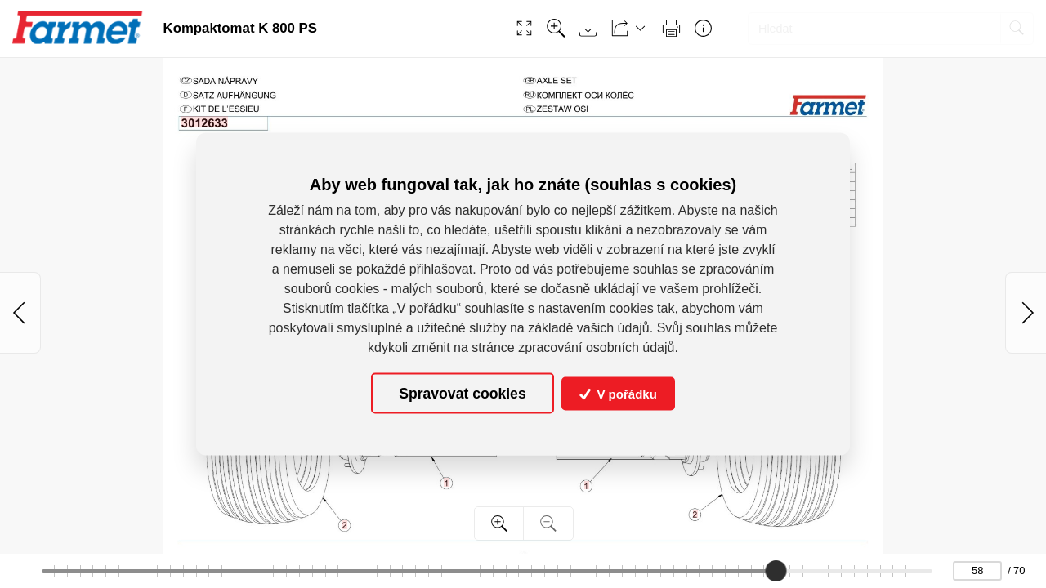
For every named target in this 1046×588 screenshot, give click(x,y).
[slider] (775, 570)
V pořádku (618, 393)
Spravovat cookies (462, 393)
